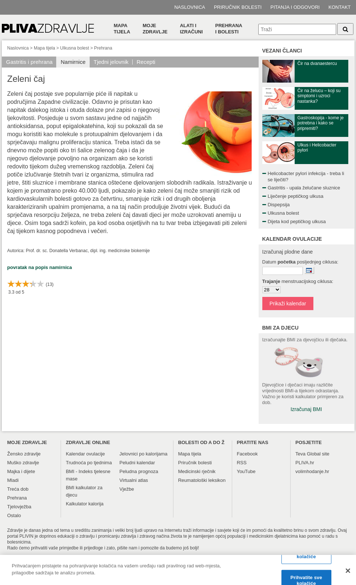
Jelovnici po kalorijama (143, 454)
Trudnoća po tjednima (89, 462)
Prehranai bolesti (228, 28)
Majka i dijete (21, 471)
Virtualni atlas (133, 480)
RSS (242, 462)
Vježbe (126, 489)
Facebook (247, 454)
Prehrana (103, 48)
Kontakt (339, 7)
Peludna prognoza (138, 471)
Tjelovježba (19, 506)
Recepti (146, 62)
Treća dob (18, 489)
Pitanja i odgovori (295, 7)
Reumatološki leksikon (202, 480)
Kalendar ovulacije (85, 454)
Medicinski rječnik (197, 471)
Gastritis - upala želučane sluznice (304, 187)
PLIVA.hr (304, 462)
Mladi (13, 480)
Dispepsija (279, 204)
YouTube (246, 471)
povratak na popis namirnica (39, 267)
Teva (300, 454)
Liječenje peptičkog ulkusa (296, 196)
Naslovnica (189, 7)
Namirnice (73, 62)
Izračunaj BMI (306, 409)
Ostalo (14, 515)
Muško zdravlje (23, 462)
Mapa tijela (122, 28)
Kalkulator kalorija (85, 503)
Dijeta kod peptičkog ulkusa (297, 221)
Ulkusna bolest (74, 48)
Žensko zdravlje (24, 454)
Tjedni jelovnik (111, 62)
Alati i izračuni (191, 28)
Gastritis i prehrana (29, 62)
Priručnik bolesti (238, 7)
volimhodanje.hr (312, 471)
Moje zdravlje (155, 28)
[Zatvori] (348, 571)
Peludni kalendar (137, 462)
